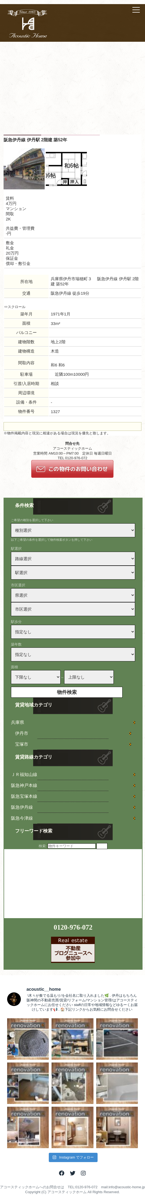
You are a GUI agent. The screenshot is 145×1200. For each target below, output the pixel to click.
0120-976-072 (73, 927)
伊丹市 (21, 733)
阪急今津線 (22, 818)
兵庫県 (17, 722)
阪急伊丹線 (22, 807)
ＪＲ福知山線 (24, 774)
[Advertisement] (72, 93)
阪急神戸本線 (24, 785)
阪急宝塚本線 (24, 796)
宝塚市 (21, 744)
